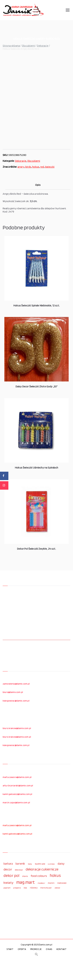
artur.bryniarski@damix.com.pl (18, 785)
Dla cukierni (28, 45)
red (42, 166)
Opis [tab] (38, 184)
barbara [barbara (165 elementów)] (8, 863)
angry (21, 166)
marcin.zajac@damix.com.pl (16, 802)
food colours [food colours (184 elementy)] (39, 876)
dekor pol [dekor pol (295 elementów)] (11, 875)
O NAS (49, 949)
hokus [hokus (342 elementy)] (55, 875)
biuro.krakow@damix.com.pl (17, 728)
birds (28, 166)
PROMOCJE (36, 949)
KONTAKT (61, 949)
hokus (35, 166)
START (10, 949)
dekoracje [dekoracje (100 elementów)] (19, 870)
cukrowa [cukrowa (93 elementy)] (51, 864)
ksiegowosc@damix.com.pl (16, 700)
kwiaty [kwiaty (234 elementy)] (8, 882)
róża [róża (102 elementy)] (25, 888)
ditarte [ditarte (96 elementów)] (25, 876)
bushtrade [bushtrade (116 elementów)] (40, 863)
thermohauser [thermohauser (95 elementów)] (46, 888)
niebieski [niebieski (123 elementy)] (61, 883)
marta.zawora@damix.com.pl (17, 777)
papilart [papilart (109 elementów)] (7, 887)
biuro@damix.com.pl (13, 692)
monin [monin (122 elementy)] (51, 883)
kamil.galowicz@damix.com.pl (17, 794)
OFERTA (22, 949)
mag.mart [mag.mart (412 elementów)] (25, 882)
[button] (36, 954)
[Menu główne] (67, 10)
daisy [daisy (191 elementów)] (61, 863)
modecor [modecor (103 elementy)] (41, 883)
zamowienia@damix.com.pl (16, 683)
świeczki (49, 166)
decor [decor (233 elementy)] (8, 869)
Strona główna (11, 45)
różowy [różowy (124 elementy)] (34, 887)
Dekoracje (42, 45)
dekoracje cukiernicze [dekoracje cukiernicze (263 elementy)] (42, 869)
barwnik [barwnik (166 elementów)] (20, 863)
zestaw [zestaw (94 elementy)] (57, 888)
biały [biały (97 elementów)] (30, 864)
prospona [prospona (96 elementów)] (17, 888)
